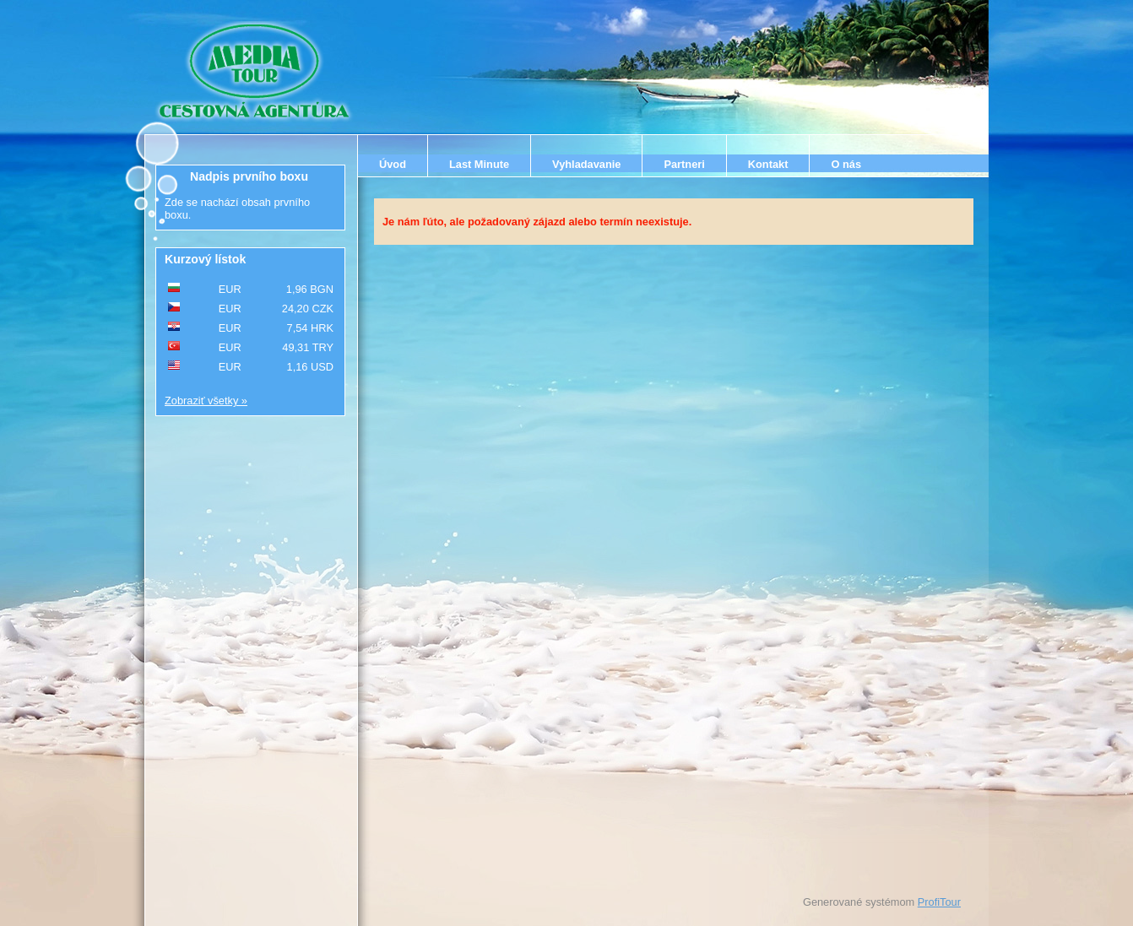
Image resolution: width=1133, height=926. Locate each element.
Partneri (684, 164)
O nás (846, 164)
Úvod (392, 164)
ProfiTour (939, 902)
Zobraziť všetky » (206, 400)
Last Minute (479, 164)
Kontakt (768, 164)
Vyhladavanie (586, 164)
